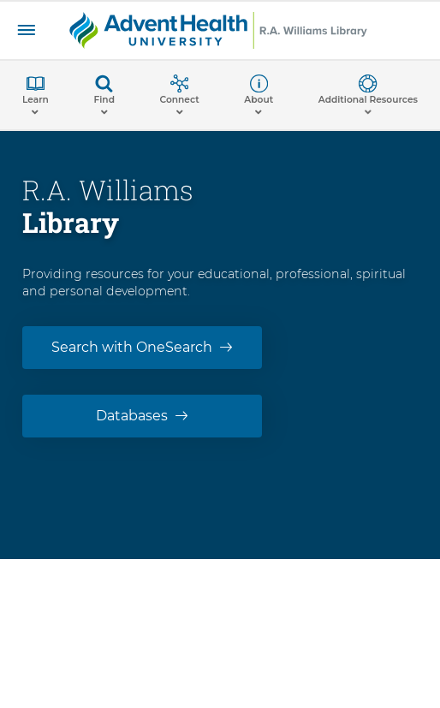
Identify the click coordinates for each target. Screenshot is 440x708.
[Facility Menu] (26, 30)
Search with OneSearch (131, 347)
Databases (132, 416)
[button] (35, 95)
